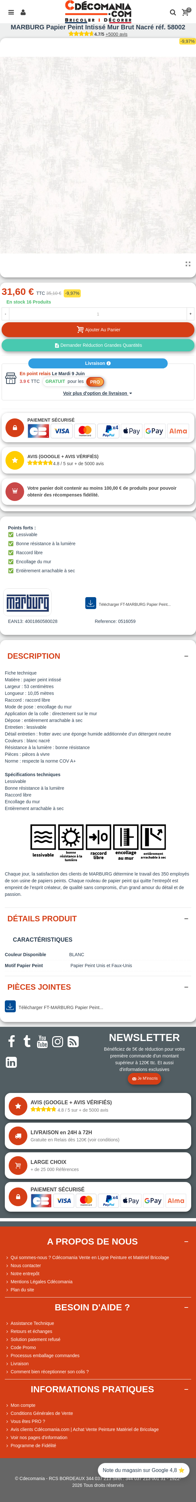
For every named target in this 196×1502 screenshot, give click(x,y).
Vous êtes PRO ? (28, 1421)
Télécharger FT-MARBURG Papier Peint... (128, 603)
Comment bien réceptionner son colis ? (47, 1371)
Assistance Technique (29, 1323)
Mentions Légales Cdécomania (38, 1281)
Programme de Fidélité (30, 1445)
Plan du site (19, 1290)
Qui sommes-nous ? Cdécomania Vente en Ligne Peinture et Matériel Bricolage (87, 1257)
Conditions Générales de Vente (39, 1413)
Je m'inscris (145, 1078)
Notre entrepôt (22, 1273)
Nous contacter (23, 1265)
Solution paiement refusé (33, 1339)
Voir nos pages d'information (36, 1437)
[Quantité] (98, 313)
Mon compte (20, 1405)
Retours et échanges (28, 1331)
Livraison (98, 363)
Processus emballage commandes (42, 1355)
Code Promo (20, 1347)
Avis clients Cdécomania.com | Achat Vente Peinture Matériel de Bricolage (82, 1429)
